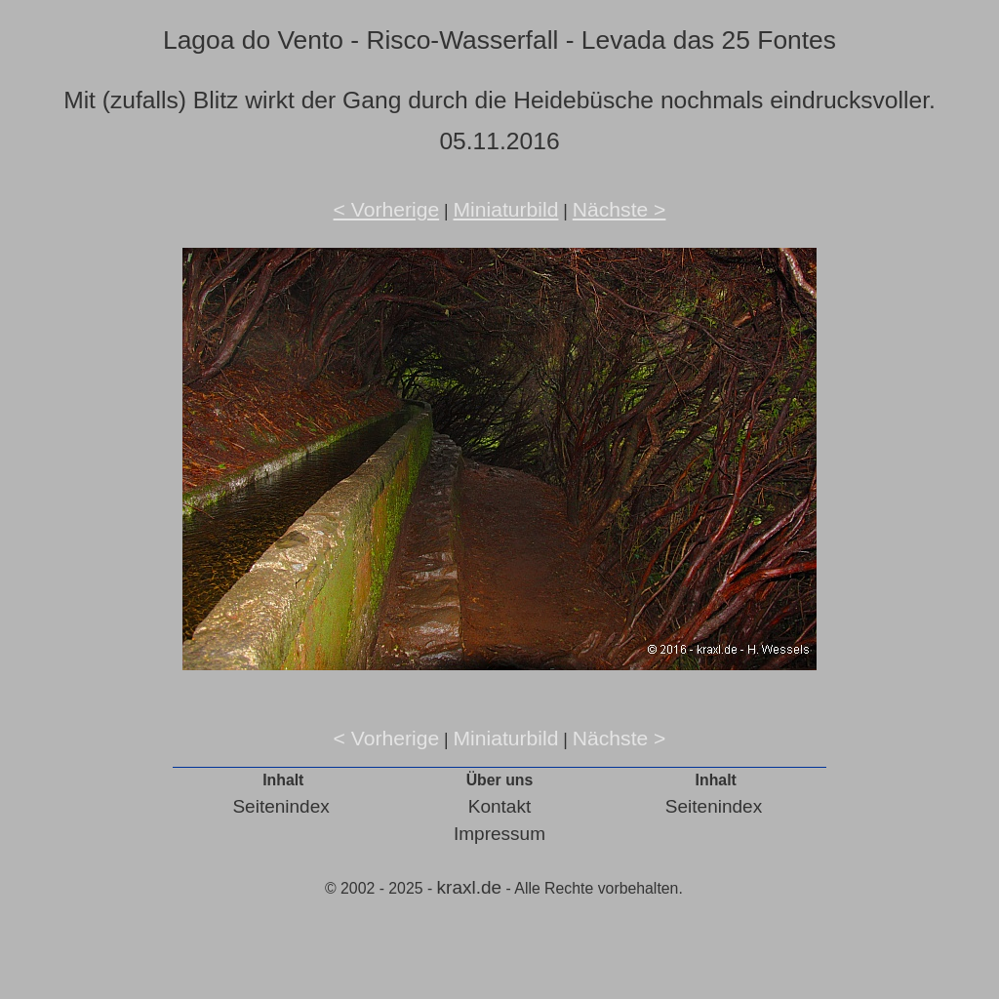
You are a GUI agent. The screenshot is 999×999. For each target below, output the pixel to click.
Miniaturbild (505, 209)
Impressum (499, 833)
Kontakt (499, 806)
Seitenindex (280, 806)
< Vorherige (387, 209)
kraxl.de (469, 887)
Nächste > (619, 209)
